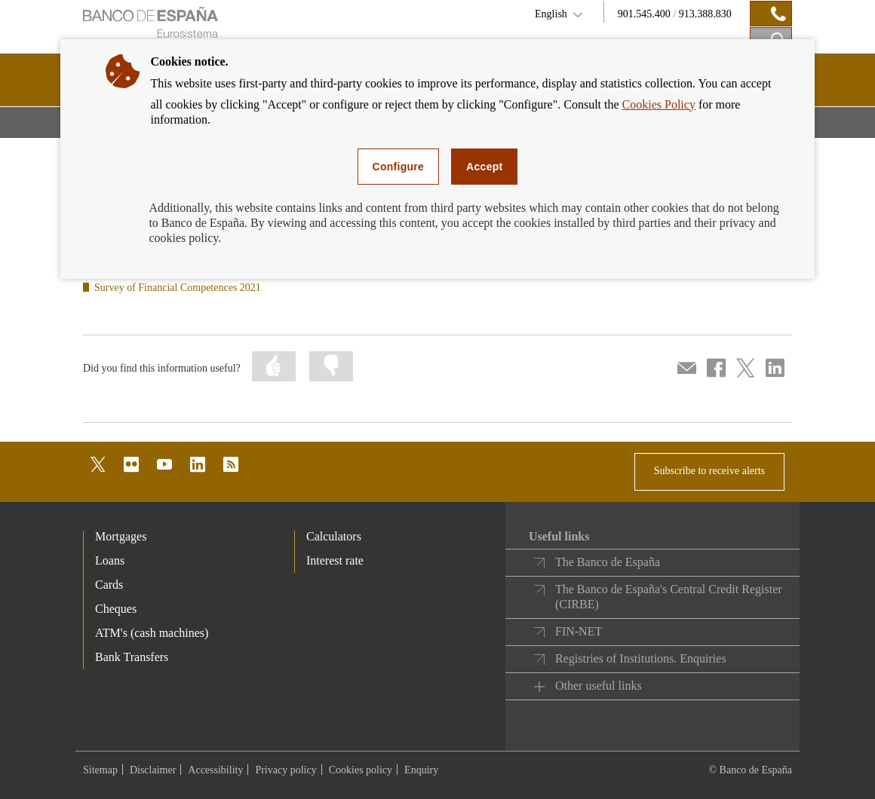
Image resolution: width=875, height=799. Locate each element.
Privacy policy (285, 770)
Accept (484, 167)
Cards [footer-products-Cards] (109, 584)
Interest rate (335, 560)
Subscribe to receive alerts (709, 470)
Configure (399, 167)
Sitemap (100, 770)
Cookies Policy (658, 104)
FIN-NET (578, 631)
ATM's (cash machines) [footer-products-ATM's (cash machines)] (151, 632)
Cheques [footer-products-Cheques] (116, 608)
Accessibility (215, 770)
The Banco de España (607, 562)
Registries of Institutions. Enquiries (640, 658)
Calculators (333, 536)
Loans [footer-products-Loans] (109, 560)
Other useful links (598, 685)
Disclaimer (153, 770)
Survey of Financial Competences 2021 (177, 287)
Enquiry (421, 770)
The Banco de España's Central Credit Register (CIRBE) (668, 597)
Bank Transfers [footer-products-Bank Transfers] (131, 657)
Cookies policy (360, 770)
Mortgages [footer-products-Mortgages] (120, 536)
